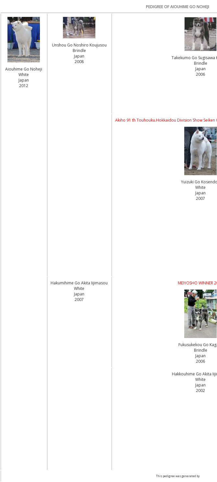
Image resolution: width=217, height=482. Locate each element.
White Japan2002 (200, 385)
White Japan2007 (200, 193)
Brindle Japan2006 (200, 68)
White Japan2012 (23, 80)
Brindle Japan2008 (79, 56)
